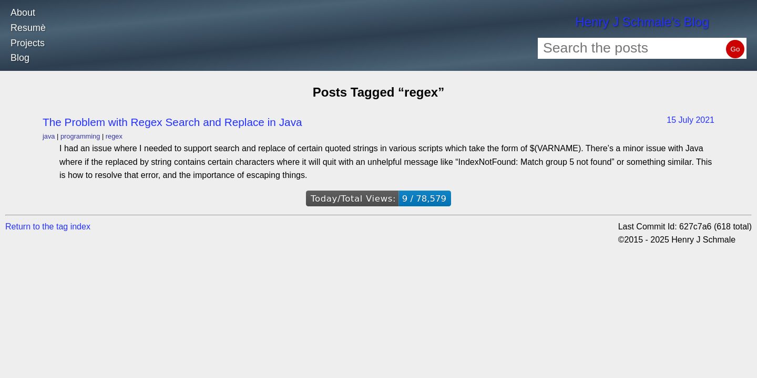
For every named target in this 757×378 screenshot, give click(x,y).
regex (114, 136)
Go (735, 49)
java (49, 136)
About (23, 12)
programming (80, 136)
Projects (28, 43)
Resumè (28, 28)
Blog (20, 57)
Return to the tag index (47, 226)
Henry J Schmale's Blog (642, 22)
